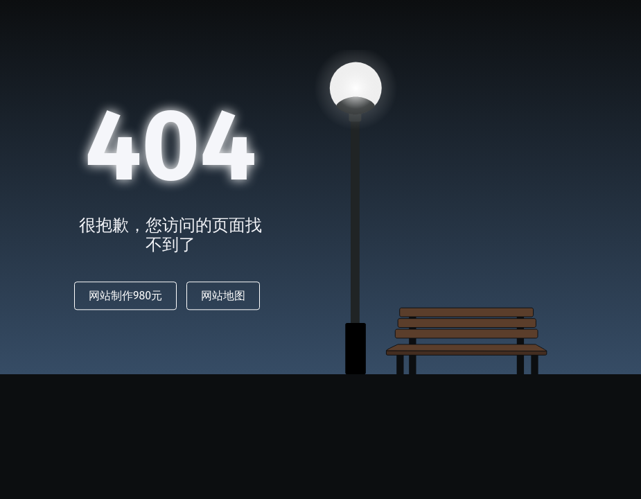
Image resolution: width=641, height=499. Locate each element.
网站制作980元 (125, 296)
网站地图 (223, 296)
